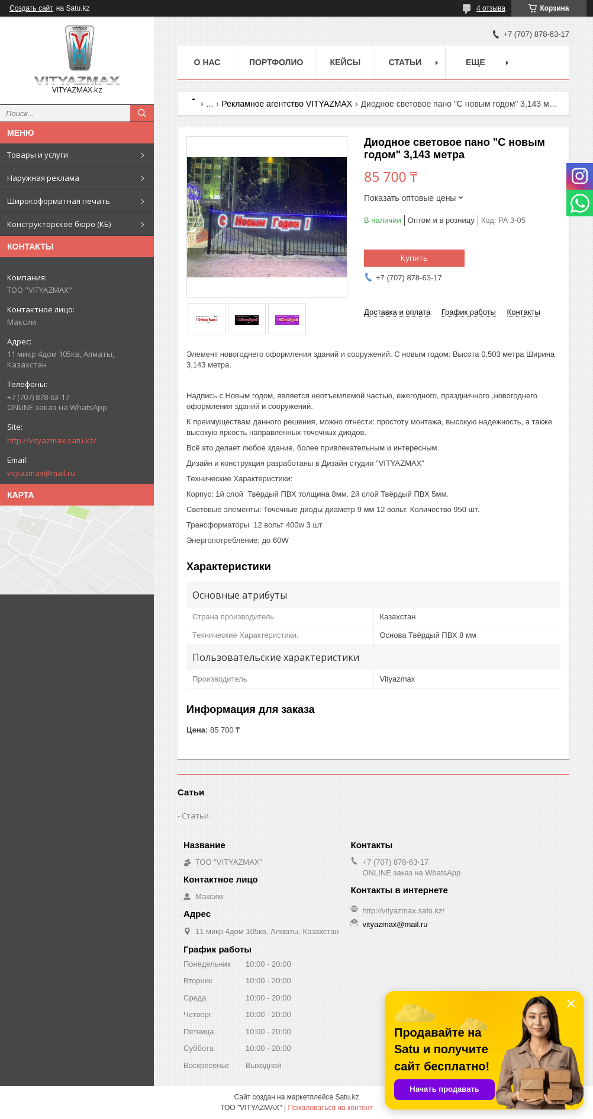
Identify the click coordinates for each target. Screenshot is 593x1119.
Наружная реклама (43, 177)
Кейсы (345, 62)
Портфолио (276, 62)
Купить (414, 257)
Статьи (405, 62)
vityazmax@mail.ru (41, 473)
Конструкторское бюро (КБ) (59, 224)
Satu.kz (347, 1097)
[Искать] (142, 113)
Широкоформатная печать (58, 201)
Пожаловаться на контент (330, 1108)
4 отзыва (490, 8)
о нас (207, 62)
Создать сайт (31, 8)
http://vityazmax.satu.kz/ (51, 440)
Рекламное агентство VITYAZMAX (287, 103)
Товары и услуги (37, 154)
